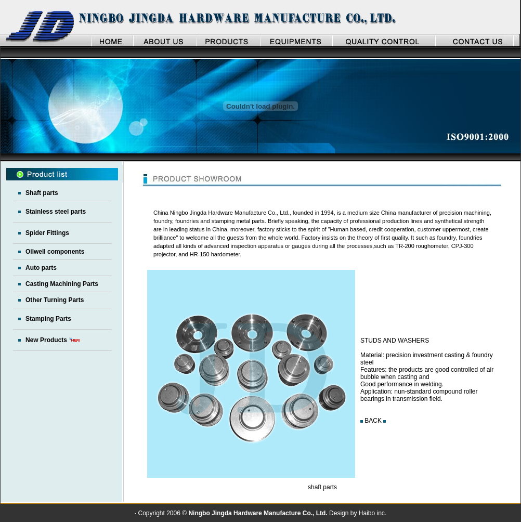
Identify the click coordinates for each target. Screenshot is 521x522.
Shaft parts (41, 193)
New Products (46, 340)
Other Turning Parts (54, 300)
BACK (373, 420)
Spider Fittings (47, 233)
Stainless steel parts (55, 211)
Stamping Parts (48, 318)
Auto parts (41, 267)
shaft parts (322, 487)
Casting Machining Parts (61, 284)
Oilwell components (54, 251)
